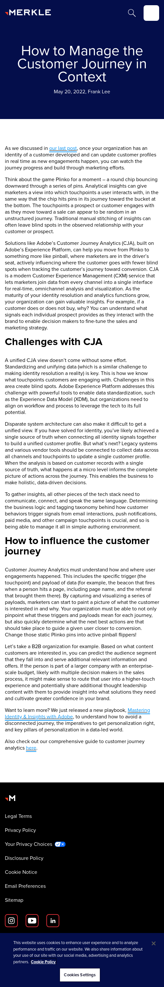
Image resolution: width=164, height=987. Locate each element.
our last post (63, 148)
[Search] (132, 13)
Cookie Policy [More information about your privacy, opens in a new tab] (43, 962)
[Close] (153, 943)
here (31, 748)
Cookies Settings (80, 975)
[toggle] (151, 13)
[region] (82, 960)
